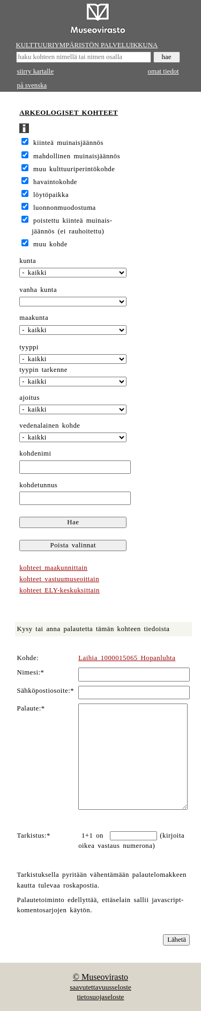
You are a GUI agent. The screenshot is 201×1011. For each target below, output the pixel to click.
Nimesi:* (30, 672)
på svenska (32, 85)
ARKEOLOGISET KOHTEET (68, 112)
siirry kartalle (35, 71)
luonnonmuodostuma (64, 207)
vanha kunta (38, 290)
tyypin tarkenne (43, 369)
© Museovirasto (100, 976)
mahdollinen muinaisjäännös (76, 156)
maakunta (33, 317)
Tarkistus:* (33, 835)
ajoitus (29, 397)
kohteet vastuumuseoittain (59, 579)
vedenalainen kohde (49, 425)
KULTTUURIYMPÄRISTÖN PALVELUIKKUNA (87, 45)
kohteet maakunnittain (53, 568)
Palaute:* (31, 708)
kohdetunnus (38, 485)
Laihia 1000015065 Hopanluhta (126, 658)
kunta (27, 261)
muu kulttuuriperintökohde (74, 169)
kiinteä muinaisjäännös (68, 142)
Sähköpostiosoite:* (46, 690)
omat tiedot (163, 71)
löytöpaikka (51, 195)
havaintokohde (55, 182)
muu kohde (50, 244)
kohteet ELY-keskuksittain (59, 590)
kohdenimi (35, 453)
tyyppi (29, 347)
